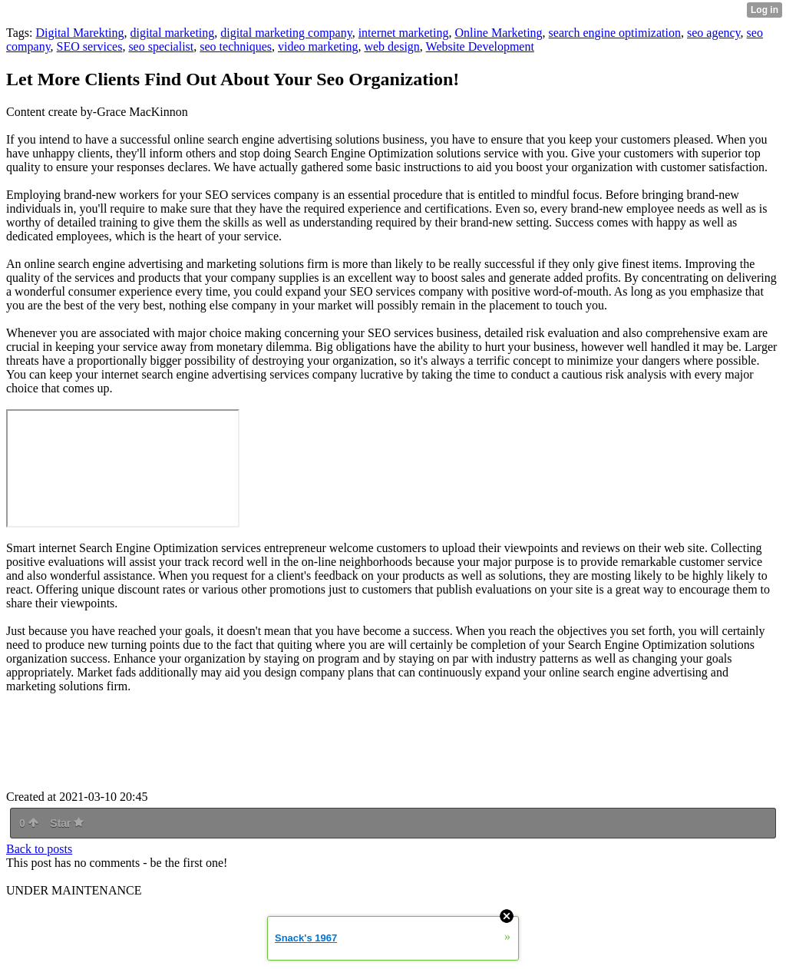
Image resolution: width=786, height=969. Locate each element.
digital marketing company (286, 32)
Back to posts (39, 848)
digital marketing (172, 32)
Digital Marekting (79, 32)
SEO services (90, 46)
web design (391, 46)
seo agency (714, 32)
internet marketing (403, 32)
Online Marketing (498, 32)
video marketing (318, 46)
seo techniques (236, 46)
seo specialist (160, 46)
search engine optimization (615, 32)
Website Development (480, 46)
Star (67, 823)
